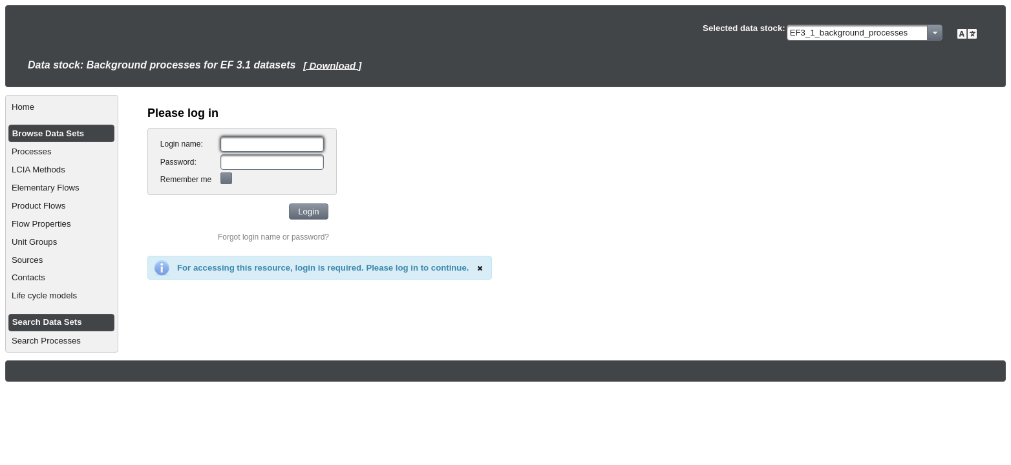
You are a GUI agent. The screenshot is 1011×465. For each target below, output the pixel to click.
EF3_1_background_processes (849, 32)
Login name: (181, 144)
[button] (308, 211)
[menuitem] (61, 107)
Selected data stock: (744, 28)
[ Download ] (332, 64)
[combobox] (864, 33)
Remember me (185, 179)
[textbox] (272, 144)
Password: (178, 162)
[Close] (479, 268)
